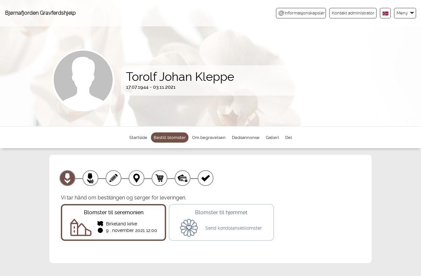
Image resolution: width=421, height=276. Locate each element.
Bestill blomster (170, 137)
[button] (405, 13)
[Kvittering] (205, 178)
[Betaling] (182, 178)
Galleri (272, 137)
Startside (138, 137)
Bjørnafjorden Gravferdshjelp (40, 13)
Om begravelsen (209, 137)
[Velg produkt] (67, 178)
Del (288, 137)
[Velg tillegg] (90, 178)
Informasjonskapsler (302, 13)
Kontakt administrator (353, 13)
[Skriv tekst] (113, 178)
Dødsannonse (246, 137)
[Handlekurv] (159, 178)
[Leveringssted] (136, 178)
